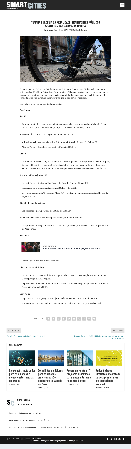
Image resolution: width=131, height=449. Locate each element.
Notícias (84, 29)
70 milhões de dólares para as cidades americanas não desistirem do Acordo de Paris (50, 382)
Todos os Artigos (25, 409)
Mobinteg (37, 444)
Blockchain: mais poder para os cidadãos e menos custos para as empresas (22, 381)
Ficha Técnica (67, 446)
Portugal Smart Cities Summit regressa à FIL (29, 425)
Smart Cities (58, 29)
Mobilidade (76, 29)
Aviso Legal (55, 446)
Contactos (78, 446)
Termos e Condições (40, 446)
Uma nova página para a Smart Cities (25, 418)
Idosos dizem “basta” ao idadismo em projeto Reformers (71, 245)
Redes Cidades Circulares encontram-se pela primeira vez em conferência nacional (108, 382)
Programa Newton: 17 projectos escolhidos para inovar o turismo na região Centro (79, 381)
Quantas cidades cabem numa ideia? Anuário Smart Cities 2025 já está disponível (44, 432)
